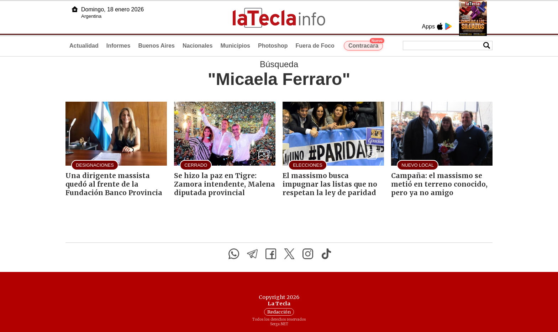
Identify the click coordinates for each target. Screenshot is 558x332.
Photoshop (273, 46)
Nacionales (197, 46)
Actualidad (84, 46)
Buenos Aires (156, 46)
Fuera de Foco (315, 46)
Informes (118, 46)
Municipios (235, 46)
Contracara (365, 45)
